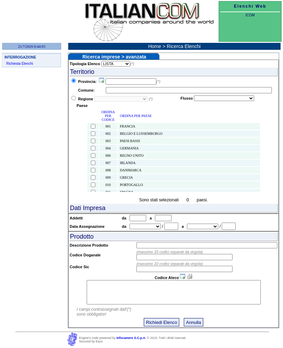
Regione (85, 99)
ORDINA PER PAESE (136, 116)
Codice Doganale (85, 255)
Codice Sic (79, 267)
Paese (82, 105)
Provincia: (87, 81)
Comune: (88, 90)
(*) (132, 64)
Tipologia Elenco (85, 64)
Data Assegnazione (88, 226)
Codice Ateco (167, 278)
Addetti (77, 218)
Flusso (187, 98)
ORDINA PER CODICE (108, 116)
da (125, 218)
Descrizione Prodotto (89, 245)
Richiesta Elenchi (19, 63)
